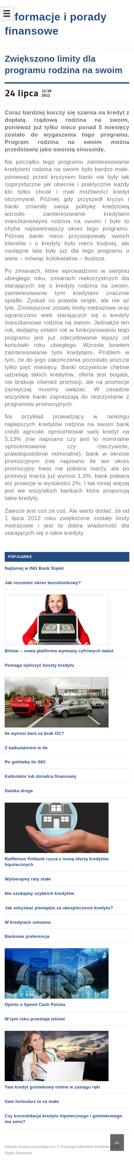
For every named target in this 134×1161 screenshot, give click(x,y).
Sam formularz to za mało (32, 1101)
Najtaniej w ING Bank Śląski (34, 568)
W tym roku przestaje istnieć (35, 1018)
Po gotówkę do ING (25, 761)
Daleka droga (19, 790)
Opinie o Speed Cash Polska (35, 1004)
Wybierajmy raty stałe (28, 878)
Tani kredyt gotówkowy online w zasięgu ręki (52, 1087)
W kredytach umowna (28, 922)
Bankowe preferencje (27, 936)
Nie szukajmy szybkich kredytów (39, 893)
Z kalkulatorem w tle (26, 747)
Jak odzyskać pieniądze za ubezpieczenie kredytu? (59, 907)
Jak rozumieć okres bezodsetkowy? (43, 582)
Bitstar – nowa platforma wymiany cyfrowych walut (59, 650)
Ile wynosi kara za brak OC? (34, 733)
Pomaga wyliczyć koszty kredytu (39, 665)
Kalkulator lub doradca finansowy (40, 776)
